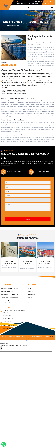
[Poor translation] (1, 360)
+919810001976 (36, 2)
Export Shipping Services (7, 312)
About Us (30, 303)
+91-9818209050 (7, 334)
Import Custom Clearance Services (9, 300)
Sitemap (30, 309)
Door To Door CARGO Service (8, 315)
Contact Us (31, 315)
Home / (4, 31)
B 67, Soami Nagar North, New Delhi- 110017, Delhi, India (14, 323)
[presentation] (20, 226)
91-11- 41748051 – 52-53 (9, 331)
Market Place (31, 312)
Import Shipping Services (7, 303)
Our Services (31, 306)
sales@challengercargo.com (10, 340)
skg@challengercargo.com (9, 337)
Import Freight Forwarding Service (9, 306)
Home (29, 300)
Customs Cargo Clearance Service (9, 309)
